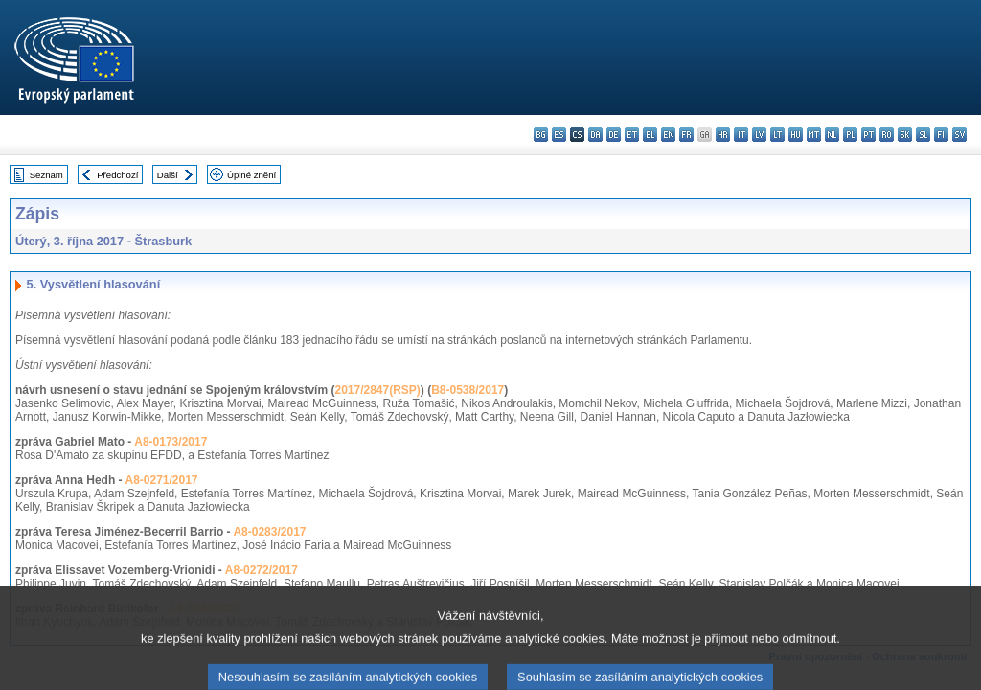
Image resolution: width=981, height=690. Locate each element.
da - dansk (595, 134)
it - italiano (741, 134)
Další (167, 175)
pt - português (868, 134)
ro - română (886, 134)
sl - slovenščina (923, 134)
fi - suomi (941, 134)
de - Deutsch (613, 134)
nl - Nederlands (832, 134)
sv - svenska (959, 134)
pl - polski (850, 134)
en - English (668, 134)
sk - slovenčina (905, 134)
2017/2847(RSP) (377, 390)
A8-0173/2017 (170, 441)
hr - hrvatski (723, 134)
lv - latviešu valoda (759, 134)
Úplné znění (251, 175)
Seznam (46, 175)
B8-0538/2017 (467, 390)
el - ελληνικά (650, 134)
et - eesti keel (632, 134)
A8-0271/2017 (161, 480)
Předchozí (117, 175)
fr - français (686, 134)
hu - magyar (795, 134)
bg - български (541, 134)
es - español (559, 134)
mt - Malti (814, 134)
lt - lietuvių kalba (777, 134)
